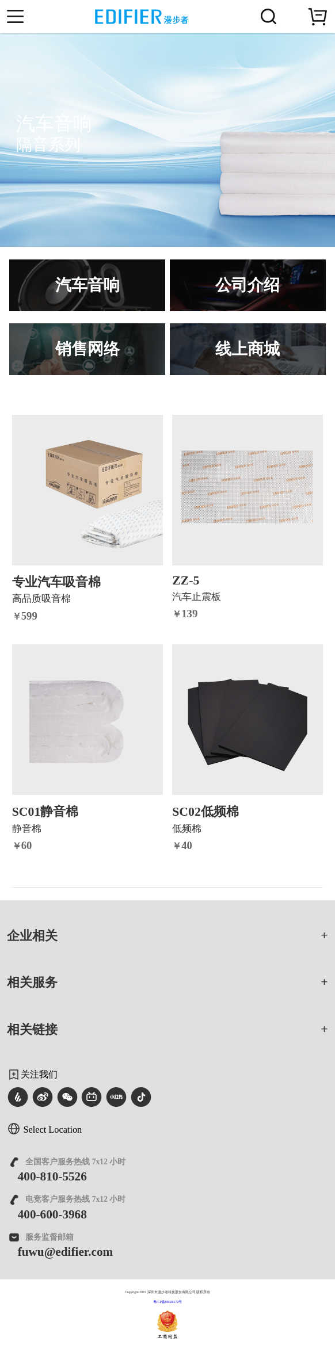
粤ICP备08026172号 (167, 1302)
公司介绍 (247, 285)
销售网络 (87, 349)
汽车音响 (87, 285)
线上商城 (247, 349)
